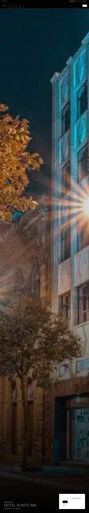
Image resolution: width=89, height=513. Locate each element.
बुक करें (85, 5)
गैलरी (20, 6)
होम (9, 6)
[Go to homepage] (4, 6)
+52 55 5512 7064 (7, 508)
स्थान (13, 508)
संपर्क (24, 6)
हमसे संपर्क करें (17, 508)
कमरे (12, 6)
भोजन (16, 6)
